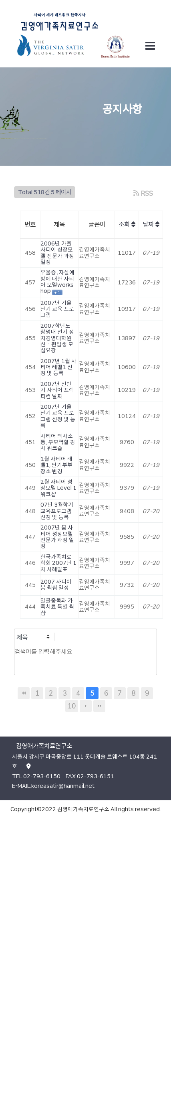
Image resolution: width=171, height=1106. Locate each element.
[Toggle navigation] (150, 45)
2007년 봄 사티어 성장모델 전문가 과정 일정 (57, 537)
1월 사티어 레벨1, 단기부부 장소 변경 (56, 465)
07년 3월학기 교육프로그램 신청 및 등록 (56, 511)
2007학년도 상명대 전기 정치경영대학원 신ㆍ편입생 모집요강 (57, 338)
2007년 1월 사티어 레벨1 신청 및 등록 (58, 367)
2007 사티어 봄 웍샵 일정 (56, 584)
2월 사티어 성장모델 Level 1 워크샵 (58, 488)
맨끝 (99, 706)
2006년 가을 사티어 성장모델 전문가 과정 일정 (57, 253)
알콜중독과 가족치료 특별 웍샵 (57, 607)
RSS (143, 193)
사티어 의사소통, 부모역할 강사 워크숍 (57, 442)
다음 (86, 706)
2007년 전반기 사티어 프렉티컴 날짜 (57, 390)
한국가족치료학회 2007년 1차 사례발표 (58, 563)
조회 (127, 224)
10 (72, 705)
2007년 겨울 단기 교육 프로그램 (57, 309)
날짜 (151, 224)
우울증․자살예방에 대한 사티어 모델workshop (57, 281)
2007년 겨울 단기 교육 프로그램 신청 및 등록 (57, 416)
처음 (24, 693)
